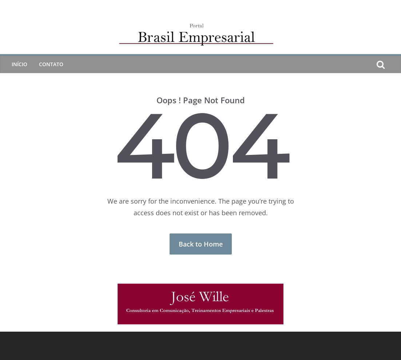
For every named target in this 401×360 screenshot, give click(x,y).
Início (19, 64)
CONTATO (51, 64)
